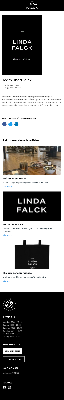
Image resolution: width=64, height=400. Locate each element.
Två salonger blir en (15, 178)
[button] (32, 13)
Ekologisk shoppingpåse (17, 273)
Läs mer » (7, 186)
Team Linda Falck (13, 224)
